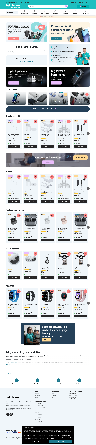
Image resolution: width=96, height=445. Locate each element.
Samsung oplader (38, 419)
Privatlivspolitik (54, 395)
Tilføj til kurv (14, 146)
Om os (53, 393)
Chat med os (46, 339)
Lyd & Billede (55, 12)
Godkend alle (60, 441)
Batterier (75, 12)
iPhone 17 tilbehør (38, 403)
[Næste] (88, 133)
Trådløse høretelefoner (39, 416)
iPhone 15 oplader (38, 421)
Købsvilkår (37, 393)
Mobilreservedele (24, 12)
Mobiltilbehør (34, 12)
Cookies (53, 397)
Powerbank (65, 12)
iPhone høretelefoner (39, 414)
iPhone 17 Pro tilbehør (39, 405)
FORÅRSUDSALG (85, 12)
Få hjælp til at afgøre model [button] (26, 61)
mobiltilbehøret (13, 362)
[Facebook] (8, 414)
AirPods (36, 410)
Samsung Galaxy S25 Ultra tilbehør (41, 409)
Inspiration (54, 398)
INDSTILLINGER (35, 441)
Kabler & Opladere (45, 12)
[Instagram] (11, 414)
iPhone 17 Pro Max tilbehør (40, 407)
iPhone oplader (38, 417)
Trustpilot (8, 373)
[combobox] (48, 6)
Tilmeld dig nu (59, 109)
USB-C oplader (37, 422)
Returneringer (37, 395)
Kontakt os (37, 397)
